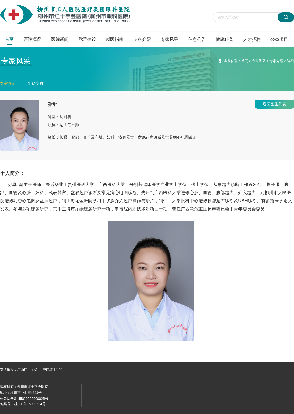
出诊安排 (36, 83)
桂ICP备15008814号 (30, 404)
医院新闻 (60, 39)
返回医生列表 (274, 104)
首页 (9, 39)
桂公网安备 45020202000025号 (24, 398)
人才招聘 (252, 39)
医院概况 (32, 39)
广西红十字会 (27, 369)
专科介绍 (142, 39)
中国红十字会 (53, 369)
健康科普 (224, 39)
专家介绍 (276, 61)
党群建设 (87, 39)
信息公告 (197, 39)
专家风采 (169, 39)
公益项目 (279, 39)
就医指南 (114, 39)
